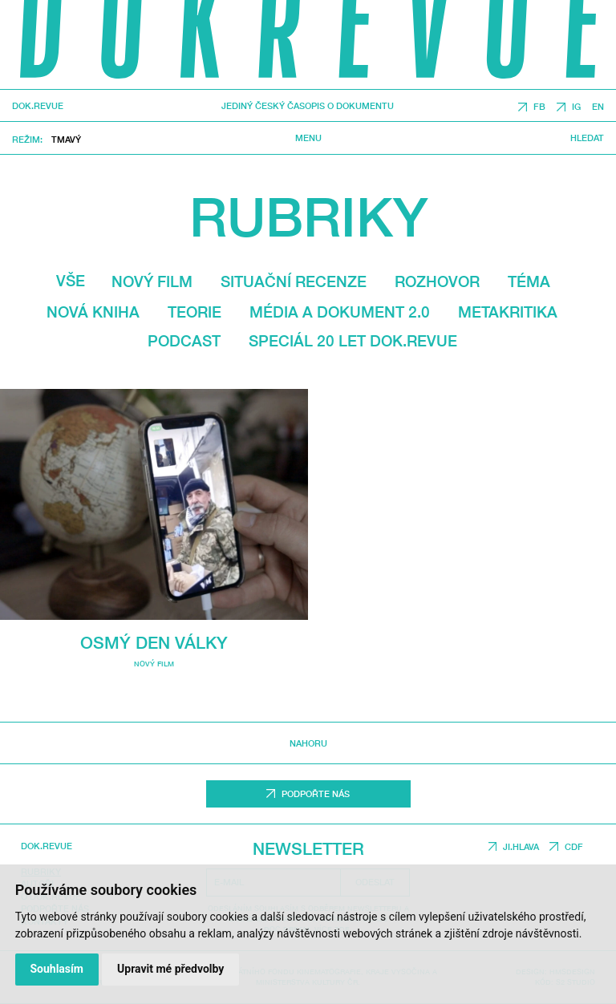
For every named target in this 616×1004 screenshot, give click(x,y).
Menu (308, 138)
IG (576, 107)
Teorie (194, 312)
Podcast (184, 341)
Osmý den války (154, 643)
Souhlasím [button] (56, 968)
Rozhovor (437, 281)
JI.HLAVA (521, 846)
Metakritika (507, 312)
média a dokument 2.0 (339, 312)
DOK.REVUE (37, 106)
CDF (574, 846)
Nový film (151, 281)
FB (539, 107)
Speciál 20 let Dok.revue (353, 341)
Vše (70, 280)
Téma (529, 281)
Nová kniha (93, 312)
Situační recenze (294, 281)
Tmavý (66, 139)
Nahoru (308, 743)
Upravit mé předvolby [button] (170, 968)
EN (598, 107)
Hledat (587, 138)
